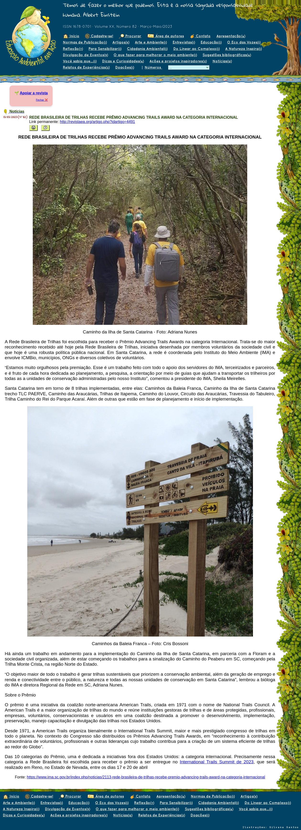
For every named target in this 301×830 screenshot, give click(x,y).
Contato (200, 36)
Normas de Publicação (85, 42)
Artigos (120, 42)
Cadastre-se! (99, 36)
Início (71, 36)
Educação (211, 42)
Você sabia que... (79, 61)
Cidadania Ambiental (147, 49)
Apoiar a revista (34, 93)
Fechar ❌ (42, 99)
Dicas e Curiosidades (123, 61)
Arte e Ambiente (151, 42)
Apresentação (230, 36)
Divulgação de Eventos (85, 55)
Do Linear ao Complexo (196, 49)
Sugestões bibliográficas (226, 55)
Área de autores (165, 36)
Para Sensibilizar (104, 49)
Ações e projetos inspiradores (178, 61)
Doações (124, 67)
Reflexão (73, 49)
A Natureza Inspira (243, 49)
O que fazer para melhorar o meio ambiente (155, 55)
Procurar (130, 36)
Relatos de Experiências (86, 67)
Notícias (222, 61)
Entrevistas (184, 42)
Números (153, 67)
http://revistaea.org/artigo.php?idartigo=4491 (97, 122)
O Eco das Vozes (243, 42)
